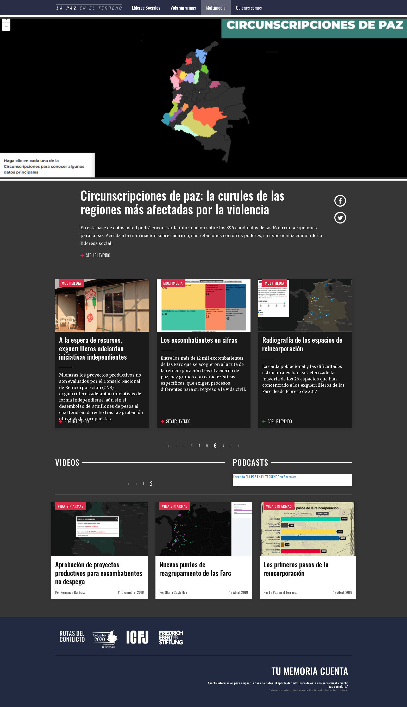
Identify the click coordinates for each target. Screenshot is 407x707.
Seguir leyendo (95, 255)
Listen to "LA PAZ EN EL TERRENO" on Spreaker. (265, 476)
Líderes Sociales (146, 7)
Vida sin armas (183, 7)
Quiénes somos (249, 7)
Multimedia (216, 7)
